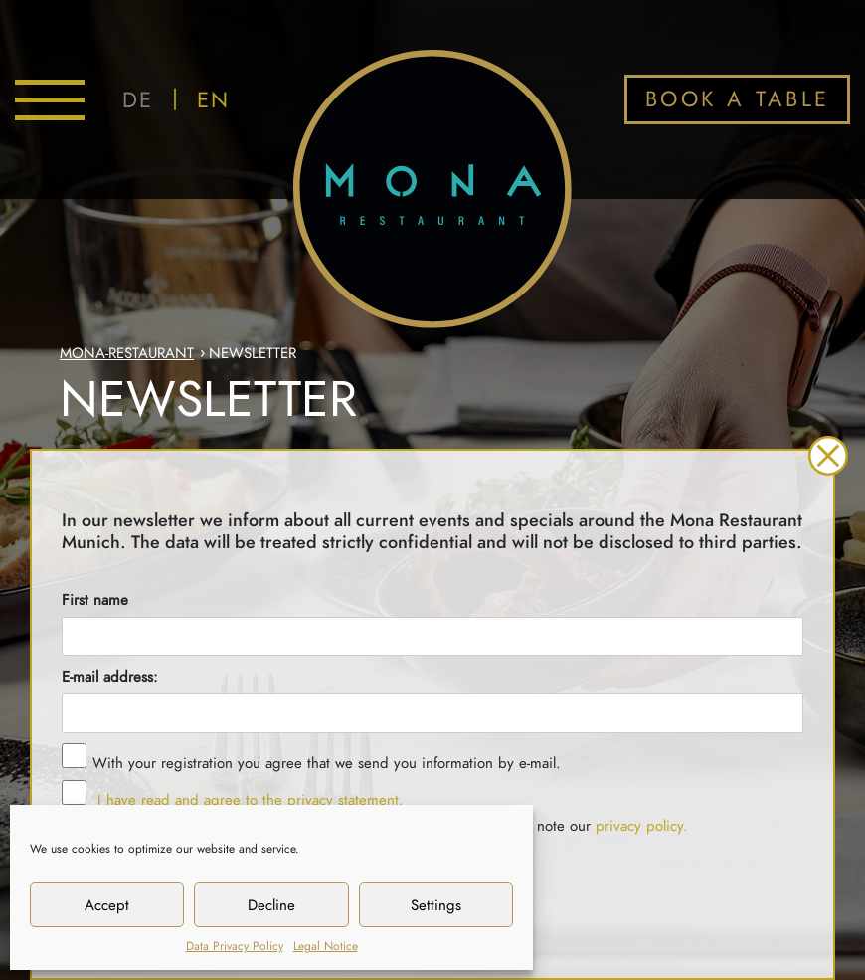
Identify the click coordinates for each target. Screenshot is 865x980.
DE (137, 100)
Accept (107, 905)
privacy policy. (642, 826)
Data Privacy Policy (234, 946)
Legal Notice (325, 946)
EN (213, 100)
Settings (436, 905)
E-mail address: (110, 676)
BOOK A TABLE (737, 99)
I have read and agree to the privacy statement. (248, 800)
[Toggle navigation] (50, 100)
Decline (271, 905)
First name (95, 600)
